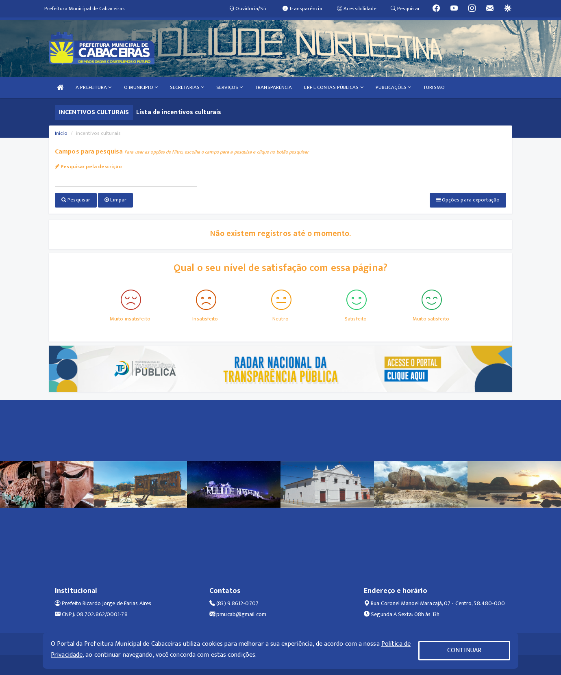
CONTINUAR (464, 650)
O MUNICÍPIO (141, 87)
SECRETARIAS (187, 87)
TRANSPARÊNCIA (273, 87)
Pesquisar (75, 199)
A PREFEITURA (93, 87)
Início (61, 133)
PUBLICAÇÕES (393, 87)
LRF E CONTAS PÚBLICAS (333, 87)
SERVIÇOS (229, 87)
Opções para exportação (468, 199)
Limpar (115, 199)
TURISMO (434, 87)
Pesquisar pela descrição (88, 166)
